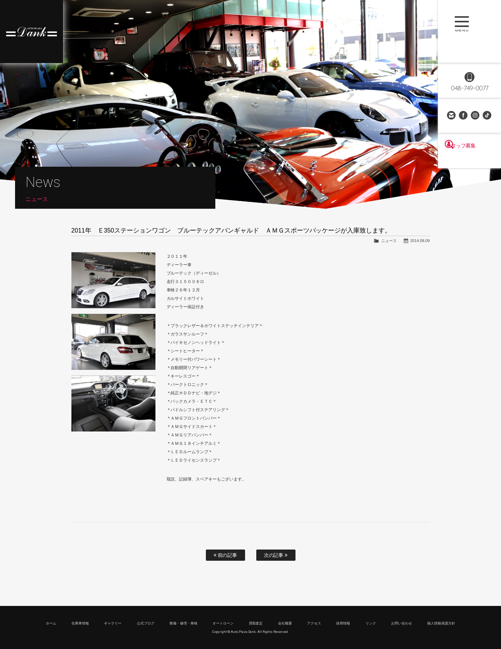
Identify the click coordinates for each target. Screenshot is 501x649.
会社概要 (285, 623)
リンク (371, 623)
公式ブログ (145, 623)
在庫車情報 (80, 623)
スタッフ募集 (469, 158)
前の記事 (225, 555)
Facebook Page (463, 116)
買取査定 (256, 623)
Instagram (475, 116)
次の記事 (276, 555)
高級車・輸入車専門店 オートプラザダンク (31, 31)
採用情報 (343, 623)
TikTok (487, 116)
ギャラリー (112, 623)
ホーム (51, 623)
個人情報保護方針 (441, 623)
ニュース (389, 241)
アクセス (314, 623)
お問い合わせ (452, 116)
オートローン (223, 623)
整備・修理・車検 (183, 623)
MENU (469, 31)
